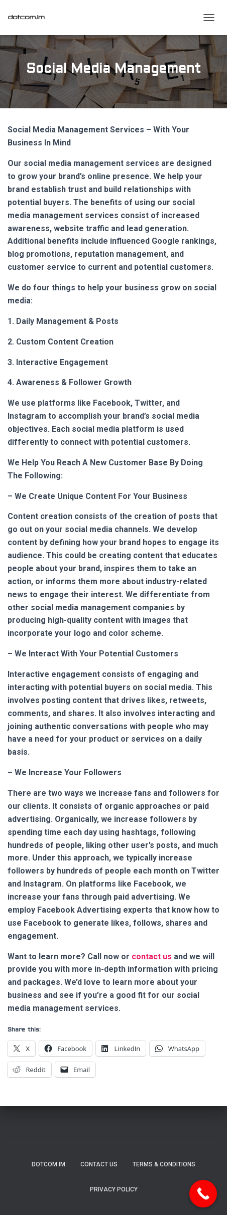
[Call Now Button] (203, 1193)
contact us (152, 956)
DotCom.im (48, 1164)
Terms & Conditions (164, 1164)
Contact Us (99, 1164)
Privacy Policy (114, 1189)
